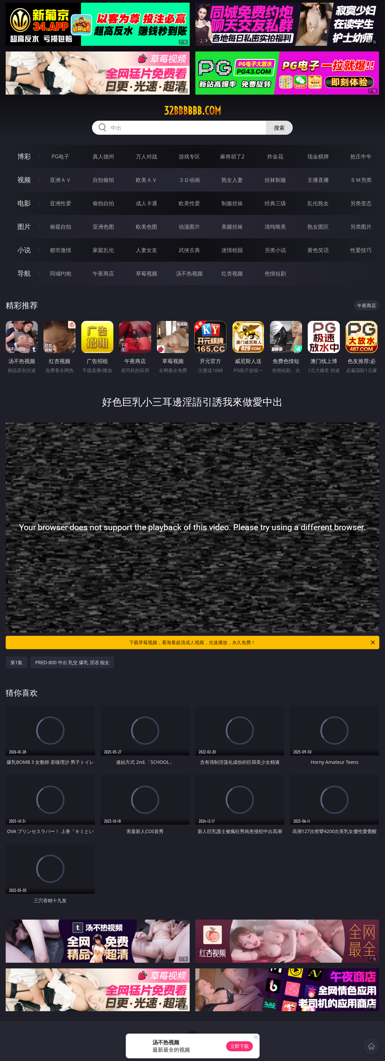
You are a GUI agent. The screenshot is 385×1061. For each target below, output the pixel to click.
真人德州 (103, 156)
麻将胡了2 (232, 156)
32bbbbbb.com (192, 110)
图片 (24, 226)
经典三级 (275, 203)
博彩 (24, 156)
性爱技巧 (361, 250)
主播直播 (318, 180)
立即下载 (239, 1046)
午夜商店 (103, 273)
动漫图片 (189, 226)
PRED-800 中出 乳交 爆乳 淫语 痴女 (72, 662)
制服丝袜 (232, 203)
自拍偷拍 (103, 180)
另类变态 (361, 203)
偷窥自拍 (60, 226)
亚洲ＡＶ (60, 180)
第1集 (16, 662)
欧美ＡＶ (146, 180)
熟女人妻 (232, 180)
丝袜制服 (275, 180)
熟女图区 (318, 226)
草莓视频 (146, 273)
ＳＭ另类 (361, 180)
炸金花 (275, 156)
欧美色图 (146, 226)
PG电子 (60, 156)
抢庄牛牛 (361, 156)
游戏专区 (189, 156)
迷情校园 (232, 250)
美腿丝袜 (232, 226)
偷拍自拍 (103, 203)
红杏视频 (232, 273)
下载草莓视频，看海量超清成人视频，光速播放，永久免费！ (252, 642)
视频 (24, 179)
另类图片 (361, 226)
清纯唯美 (275, 226)
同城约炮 (60, 273)
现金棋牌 (318, 156)
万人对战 (146, 156)
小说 (24, 249)
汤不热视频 (189, 273)
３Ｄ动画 (189, 180)
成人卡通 (146, 203)
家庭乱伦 (103, 250)
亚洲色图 (103, 226)
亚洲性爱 (60, 203)
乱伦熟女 (318, 203)
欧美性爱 (189, 203)
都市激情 (60, 250)
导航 (24, 273)
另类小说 (275, 250)
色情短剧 (275, 273)
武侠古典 (189, 250)
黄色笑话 (318, 250)
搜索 (279, 127)
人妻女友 (146, 250)
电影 (24, 203)
